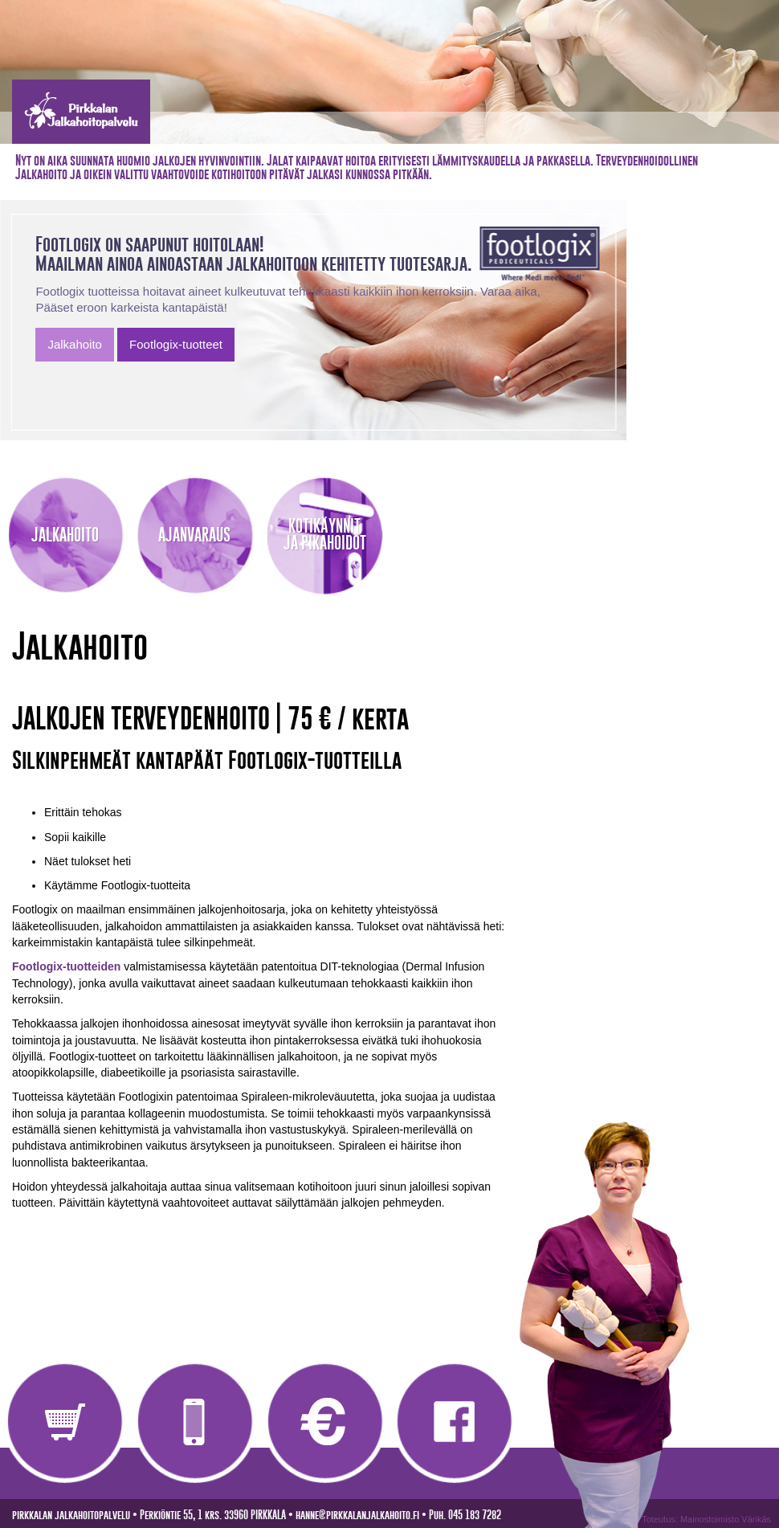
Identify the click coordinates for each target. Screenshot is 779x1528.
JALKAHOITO (65, 534)
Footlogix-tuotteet (175, 344)
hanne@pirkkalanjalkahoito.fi (357, 1515)
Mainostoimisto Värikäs (725, 1519)
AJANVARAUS (194, 534)
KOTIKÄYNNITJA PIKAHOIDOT (324, 534)
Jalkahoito (74, 344)
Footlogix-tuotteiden (66, 966)
